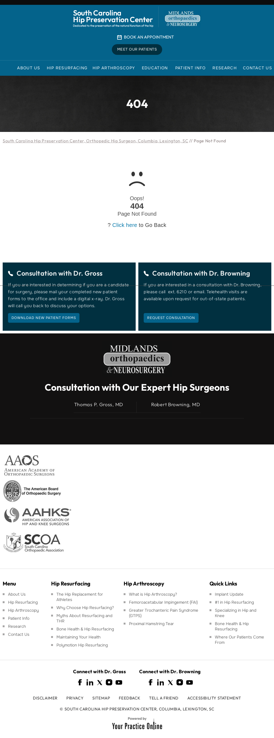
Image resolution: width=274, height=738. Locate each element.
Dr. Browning (229, 273)
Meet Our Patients (137, 49)
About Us (17, 594)
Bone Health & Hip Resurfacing (85, 629)
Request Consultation (171, 317)
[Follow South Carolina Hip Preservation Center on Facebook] (80, 682)
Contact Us (18, 634)
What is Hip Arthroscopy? (153, 594)
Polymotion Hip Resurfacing (82, 645)
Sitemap (101, 698)
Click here (124, 225)
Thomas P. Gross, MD (98, 405)
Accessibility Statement (214, 698)
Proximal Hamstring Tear (151, 623)
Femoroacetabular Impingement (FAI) (163, 602)
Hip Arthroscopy (23, 610)
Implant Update (229, 594)
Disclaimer (45, 698)
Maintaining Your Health (78, 637)
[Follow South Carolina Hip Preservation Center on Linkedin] (89, 682)
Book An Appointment (149, 37)
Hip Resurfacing (23, 602)
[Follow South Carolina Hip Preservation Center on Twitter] (99, 682)
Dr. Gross (88, 273)
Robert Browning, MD (175, 405)
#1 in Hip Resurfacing (234, 602)
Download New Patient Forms (44, 317)
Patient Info (18, 618)
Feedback (129, 698)
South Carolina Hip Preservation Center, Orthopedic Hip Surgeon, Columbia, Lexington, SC (95, 140)
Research (17, 626)
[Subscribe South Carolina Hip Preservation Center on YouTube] (118, 682)
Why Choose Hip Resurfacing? (85, 607)
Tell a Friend (163, 698)
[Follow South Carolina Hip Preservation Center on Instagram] (109, 682)
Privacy (74, 698)
